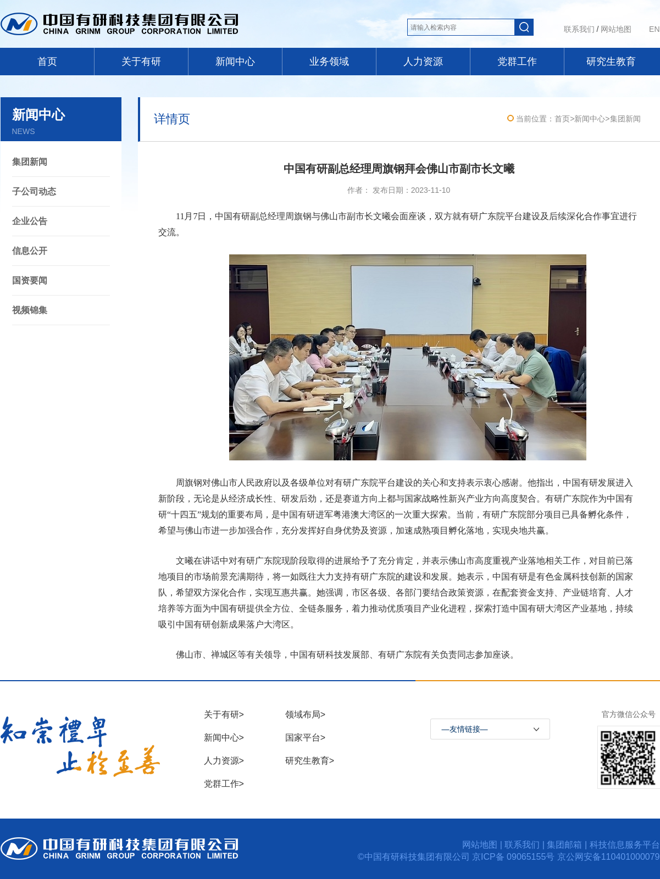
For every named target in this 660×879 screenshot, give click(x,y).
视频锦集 (29, 310)
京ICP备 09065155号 (514, 856)
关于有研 (141, 61)
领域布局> (305, 714)
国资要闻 (29, 280)
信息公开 (29, 250)
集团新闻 (29, 161)
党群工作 (517, 61)
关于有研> (224, 714)
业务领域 (329, 61)
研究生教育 (611, 61)
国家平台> (305, 737)
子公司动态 (34, 191)
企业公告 (29, 221)
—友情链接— (465, 729)
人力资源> (224, 760)
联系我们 (579, 29)
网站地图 (616, 29)
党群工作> (224, 783)
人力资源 (423, 61)
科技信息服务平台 (625, 844)
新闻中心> (224, 737)
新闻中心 (235, 61)
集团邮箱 (564, 844)
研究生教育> (309, 760)
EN (654, 29)
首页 (47, 61)
